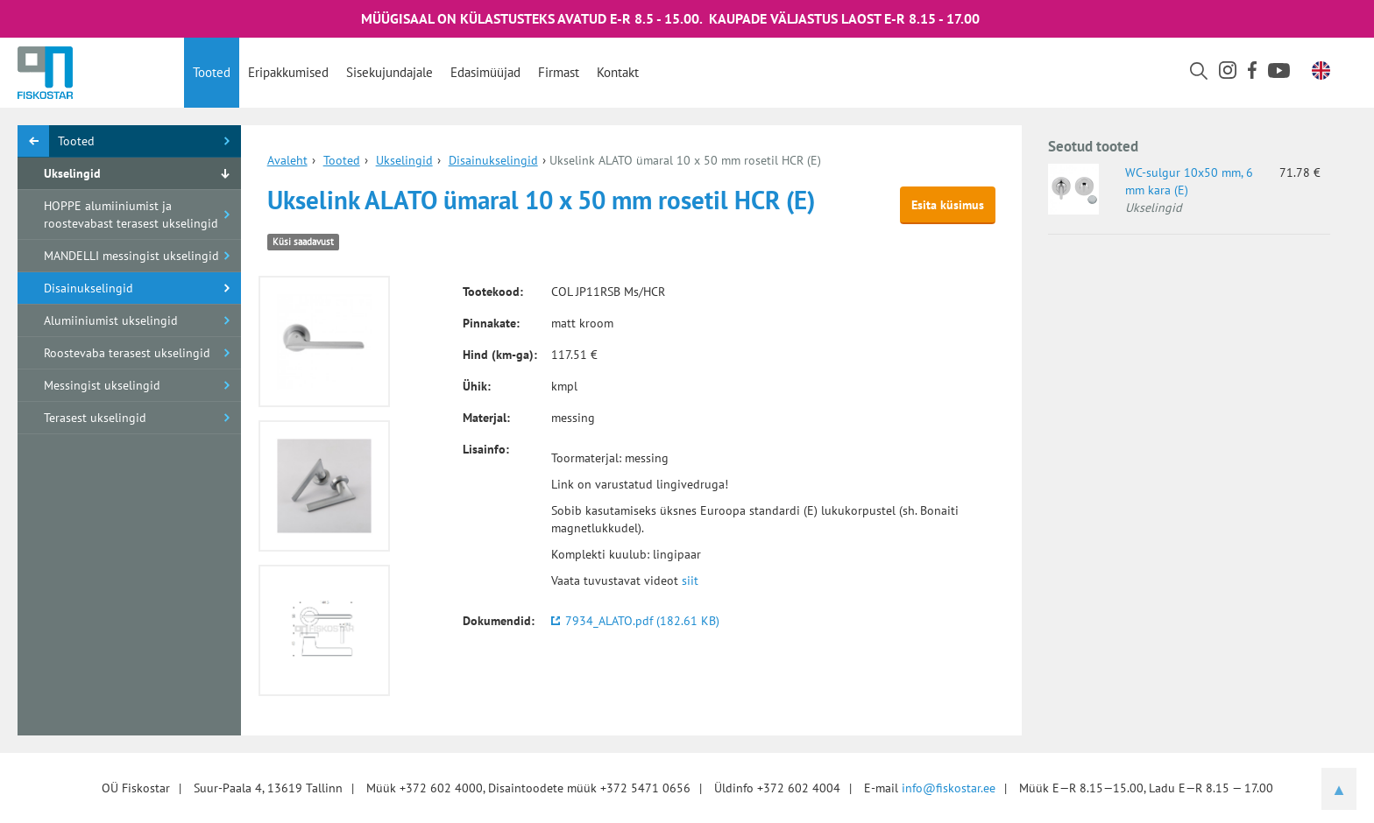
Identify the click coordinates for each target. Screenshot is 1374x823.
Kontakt (618, 72)
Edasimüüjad (485, 72)
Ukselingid (72, 173)
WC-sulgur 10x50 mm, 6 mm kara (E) (1189, 181)
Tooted (211, 72)
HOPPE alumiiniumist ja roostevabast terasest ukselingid (131, 214)
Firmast (558, 72)
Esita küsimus (947, 205)
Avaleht (287, 160)
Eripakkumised (288, 72)
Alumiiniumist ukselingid (111, 320)
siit (690, 580)
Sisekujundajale (389, 72)
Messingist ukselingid (102, 385)
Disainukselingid (88, 288)
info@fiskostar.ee (948, 788)
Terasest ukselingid (95, 418)
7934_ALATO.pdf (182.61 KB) (642, 621)
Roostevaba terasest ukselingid (127, 353)
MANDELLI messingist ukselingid (131, 256)
